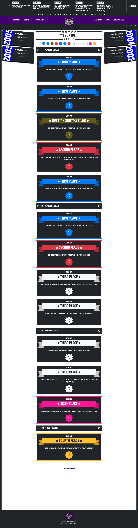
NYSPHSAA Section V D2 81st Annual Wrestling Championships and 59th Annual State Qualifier (84, 8)
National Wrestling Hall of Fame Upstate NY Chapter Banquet (42, 7)
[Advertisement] (18, 80)
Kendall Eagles (21, 34)
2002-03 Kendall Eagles (48, 331)
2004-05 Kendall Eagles (48, 50)
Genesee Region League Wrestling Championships (69, 99)
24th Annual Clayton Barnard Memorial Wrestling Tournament (69, 284)
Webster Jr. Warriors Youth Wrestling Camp (21, 6)
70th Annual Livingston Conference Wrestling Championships (62, 7)
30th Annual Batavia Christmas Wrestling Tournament (69, 313)
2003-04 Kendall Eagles (48, 206)
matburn (72, 468)
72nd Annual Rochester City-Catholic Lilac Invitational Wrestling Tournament (69, 381)
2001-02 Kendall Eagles (47, 428)
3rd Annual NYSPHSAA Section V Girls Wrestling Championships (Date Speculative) (105, 8)
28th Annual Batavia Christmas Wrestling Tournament (69, 448)
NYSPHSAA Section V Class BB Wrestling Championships (69, 70)
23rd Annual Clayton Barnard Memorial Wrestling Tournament (69, 411)
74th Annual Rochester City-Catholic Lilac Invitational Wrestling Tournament (69, 158)
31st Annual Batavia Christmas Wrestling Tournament (69, 189)
